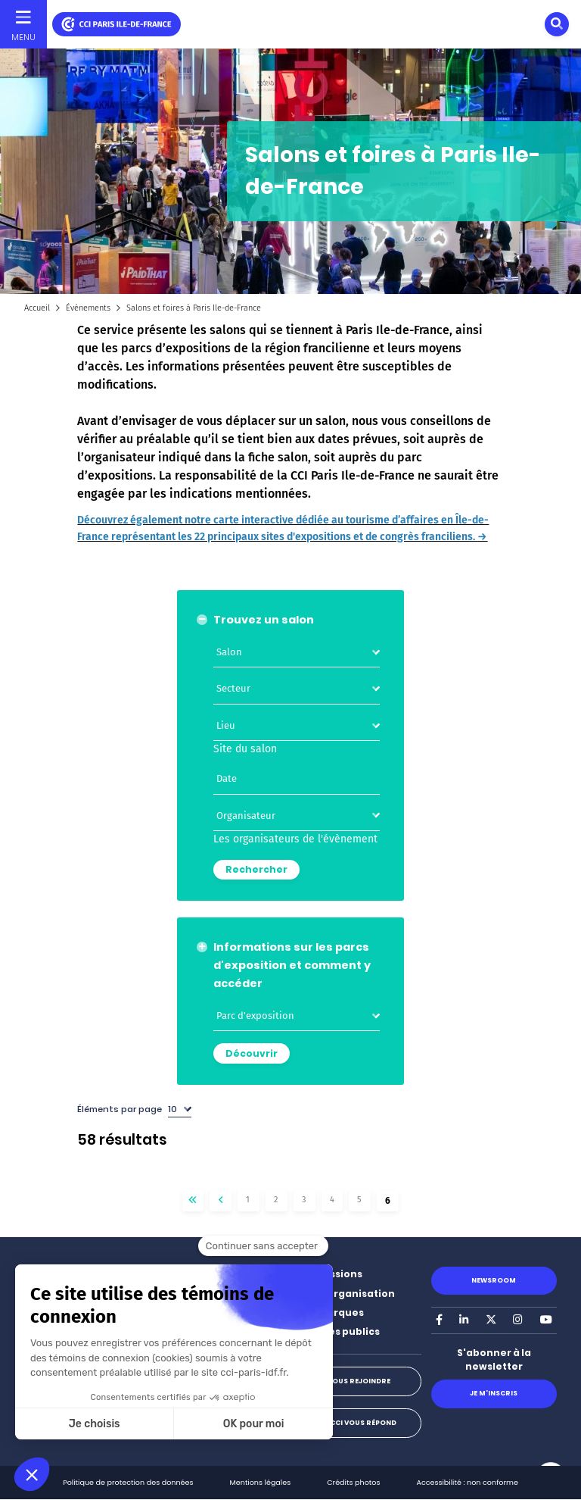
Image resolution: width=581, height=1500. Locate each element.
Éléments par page (119, 1109)
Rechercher (256, 869)
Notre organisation (345, 1293)
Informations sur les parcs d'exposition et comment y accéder (292, 965)
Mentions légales (260, 1482)
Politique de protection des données (128, 1482)
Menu (23, 37)
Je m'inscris (493, 1393)
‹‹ (220, 1200)
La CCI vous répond (358, 1422)
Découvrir (251, 1053)
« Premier (193, 1200)
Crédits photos (353, 1482)
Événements (88, 308)
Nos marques (329, 1312)
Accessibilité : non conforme (466, 1482)
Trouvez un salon (263, 619)
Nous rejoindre (358, 1381)
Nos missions (328, 1273)
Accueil (37, 308)
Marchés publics (337, 1331)
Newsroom (493, 1280)
